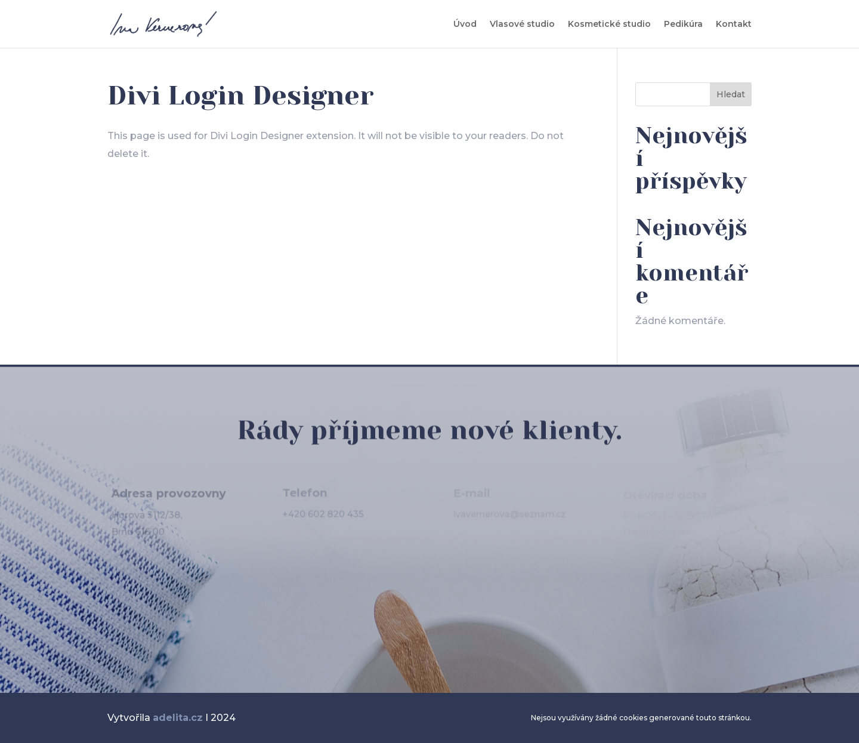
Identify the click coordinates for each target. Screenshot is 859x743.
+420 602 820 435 (323, 516)
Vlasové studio (522, 24)
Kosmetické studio (609, 24)
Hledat (730, 94)
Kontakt (734, 24)
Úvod (465, 24)
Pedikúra (683, 24)
